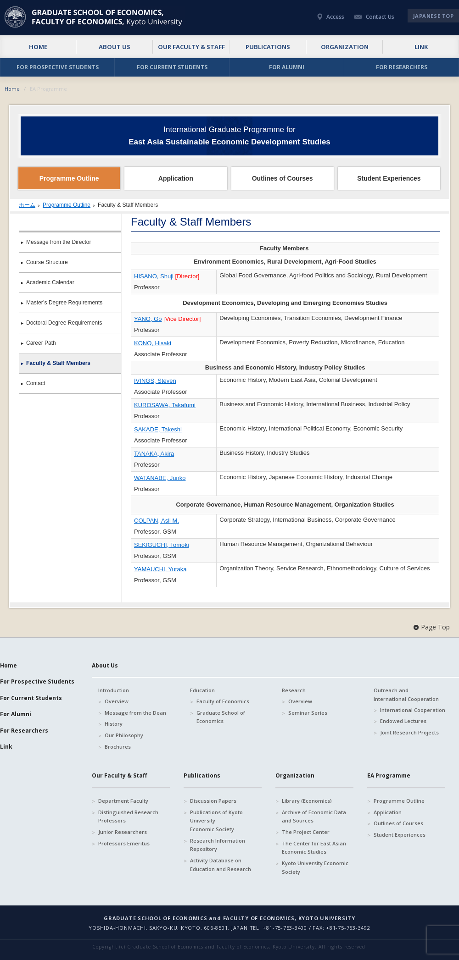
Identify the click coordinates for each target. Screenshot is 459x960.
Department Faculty (123, 800)
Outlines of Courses (398, 823)
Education (202, 690)
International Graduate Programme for (229, 135)
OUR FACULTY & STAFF (191, 47)
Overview (117, 701)
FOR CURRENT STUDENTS (172, 67)
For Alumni (15, 714)
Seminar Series (307, 712)
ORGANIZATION (345, 47)
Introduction (113, 690)
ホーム (27, 205)
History (114, 723)
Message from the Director (58, 242)
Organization (294, 775)
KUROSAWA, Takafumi (165, 405)
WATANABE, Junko (159, 477)
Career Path (41, 343)
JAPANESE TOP (433, 15)
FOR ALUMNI (286, 67)
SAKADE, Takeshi (158, 429)
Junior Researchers (122, 831)
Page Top (435, 627)
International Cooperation (412, 709)
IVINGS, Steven (155, 380)
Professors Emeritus (124, 843)
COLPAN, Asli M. (156, 520)
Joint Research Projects (409, 732)
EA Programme (388, 775)
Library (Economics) (307, 800)
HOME (38, 47)
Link (6, 746)
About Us (105, 665)
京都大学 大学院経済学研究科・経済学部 (95, 17)
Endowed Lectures (403, 720)
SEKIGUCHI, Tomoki (161, 544)
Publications (202, 775)
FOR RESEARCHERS (401, 67)
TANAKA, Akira (154, 453)
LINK (421, 47)
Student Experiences (399, 834)
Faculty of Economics (222, 701)
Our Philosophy (124, 735)
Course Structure (47, 262)
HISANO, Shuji (154, 276)
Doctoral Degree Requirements (64, 323)
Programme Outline (66, 205)
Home (12, 88)
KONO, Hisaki (152, 343)
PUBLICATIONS (268, 47)
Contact (35, 383)
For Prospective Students (37, 681)
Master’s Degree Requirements (64, 302)
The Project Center (306, 831)
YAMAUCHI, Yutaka (160, 569)
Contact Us (380, 17)
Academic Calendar (50, 282)
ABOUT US (114, 47)
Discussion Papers (213, 800)
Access (335, 17)
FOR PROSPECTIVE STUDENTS (58, 67)
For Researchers (24, 730)
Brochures (118, 746)
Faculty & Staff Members (58, 363)
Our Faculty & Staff (119, 775)
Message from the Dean (135, 712)
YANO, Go (148, 318)
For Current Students (31, 698)
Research (294, 690)
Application (388, 812)
